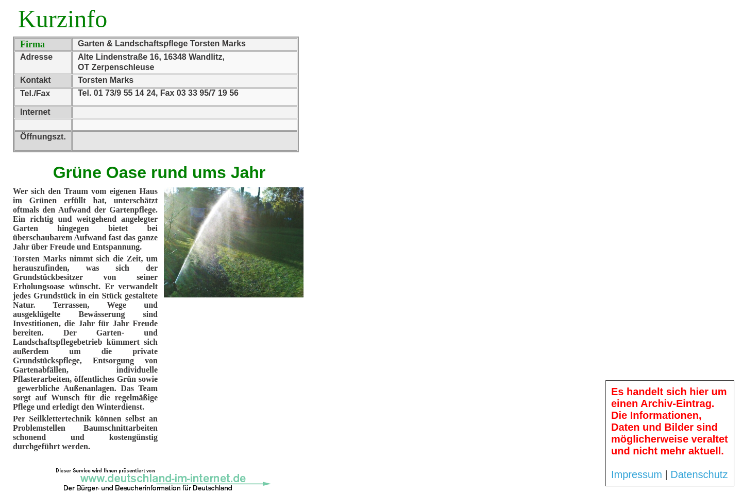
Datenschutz (699, 474)
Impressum (636, 474)
